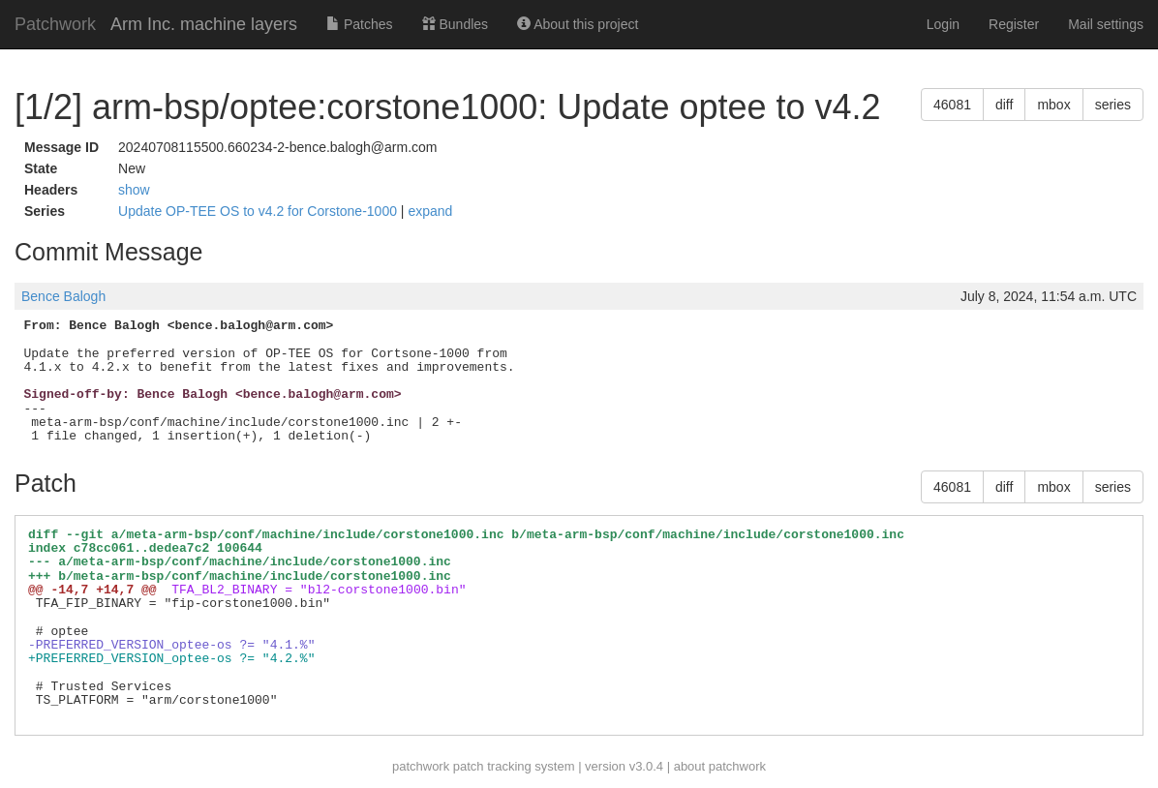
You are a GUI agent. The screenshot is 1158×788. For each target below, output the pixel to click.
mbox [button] (1053, 104)
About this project (577, 24)
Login (943, 24)
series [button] (1113, 104)
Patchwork (55, 24)
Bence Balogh (63, 296)
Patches (359, 24)
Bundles (455, 24)
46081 (952, 104)
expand (430, 211)
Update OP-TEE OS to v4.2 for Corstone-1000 (259, 211)
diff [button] (1004, 104)
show (134, 189)
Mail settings (1105, 24)
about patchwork (720, 766)
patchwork (420, 766)
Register (1014, 24)
